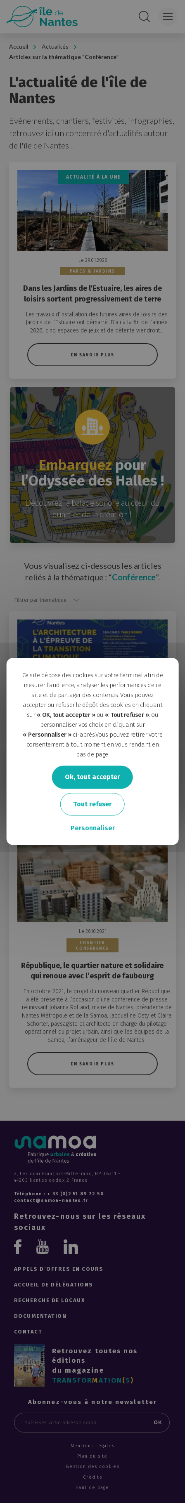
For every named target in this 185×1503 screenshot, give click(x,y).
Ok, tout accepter (92, 777)
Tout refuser (92, 804)
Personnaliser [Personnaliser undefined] (93, 828)
